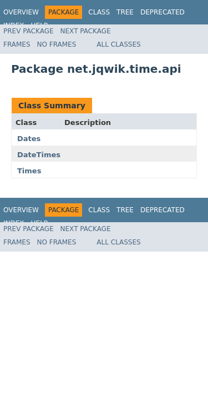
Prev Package (28, 31)
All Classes (118, 44)
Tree (125, 12)
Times (29, 171)
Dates (28, 138)
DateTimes (38, 155)
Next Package (85, 31)
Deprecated (162, 12)
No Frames (57, 44)
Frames (17, 44)
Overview (21, 12)
